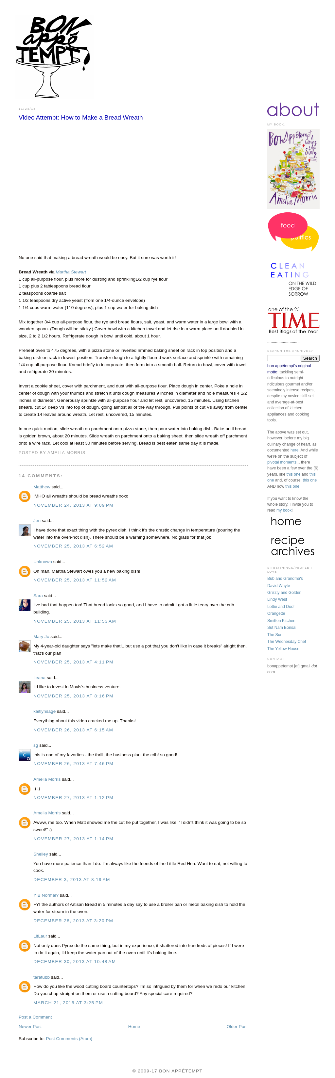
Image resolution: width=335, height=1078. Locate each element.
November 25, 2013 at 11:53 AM (74, 621)
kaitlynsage (44, 711)
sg (35, 745)
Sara (38, 595)
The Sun (274, 634)
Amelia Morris (47, 779)
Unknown (42, 561)
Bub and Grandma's (285, 578)
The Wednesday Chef (286, 641)
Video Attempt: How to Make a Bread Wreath (81, 117)
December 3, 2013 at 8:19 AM (71, 879)
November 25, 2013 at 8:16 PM (73, 696)
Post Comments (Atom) (69, 1038)
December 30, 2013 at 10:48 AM (74, 961)
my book (283, 510)
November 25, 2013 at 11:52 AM (74, 580)
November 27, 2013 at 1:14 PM (73, 838)
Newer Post (30, 1026)
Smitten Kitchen (281, 620)
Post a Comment (35, 1017)
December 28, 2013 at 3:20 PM (73, 920)
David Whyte (278, 585)
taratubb (41, 977)
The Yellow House (283, 648)
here (295, 450)
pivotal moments (281, 462)
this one (294, 474)
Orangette (276, 613)
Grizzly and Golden (284, 592)
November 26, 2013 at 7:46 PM (73, 763)
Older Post (237, 1026)
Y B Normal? (46, 895)
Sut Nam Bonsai (281, 627)
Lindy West (277, 599)
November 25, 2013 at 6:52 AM (73, 546)
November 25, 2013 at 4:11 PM (73, 662)
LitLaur (40, 936)
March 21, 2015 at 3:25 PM (68, 1002)
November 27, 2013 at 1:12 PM (73, 797)
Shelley (40, 854)
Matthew (41, 486)
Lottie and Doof (280, 606)
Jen (37, 520)
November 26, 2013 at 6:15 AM (73, 729)
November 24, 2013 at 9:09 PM (73, 505)
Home (134, 1026)
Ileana (39, 677)
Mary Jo (41, 636)
